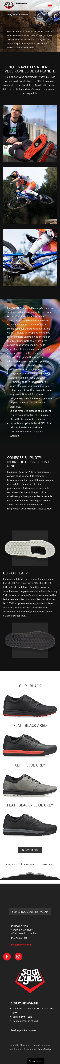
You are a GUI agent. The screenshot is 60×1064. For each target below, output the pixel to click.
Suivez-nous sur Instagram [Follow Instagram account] (30, 912)
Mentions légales (29, 1044)
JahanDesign (45, 1049)
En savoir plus (30, 850)
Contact (14, 1044)
